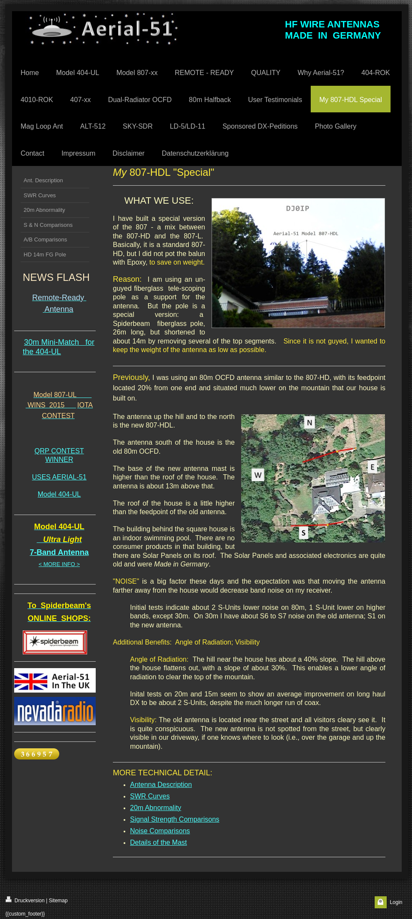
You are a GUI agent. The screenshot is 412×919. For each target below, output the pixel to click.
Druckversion (25, 900)
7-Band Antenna (59, 552)
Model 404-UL (59, 494)
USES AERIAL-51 (59, 477)
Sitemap (58, 901)
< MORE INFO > (59, 564)
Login (396, 902)
